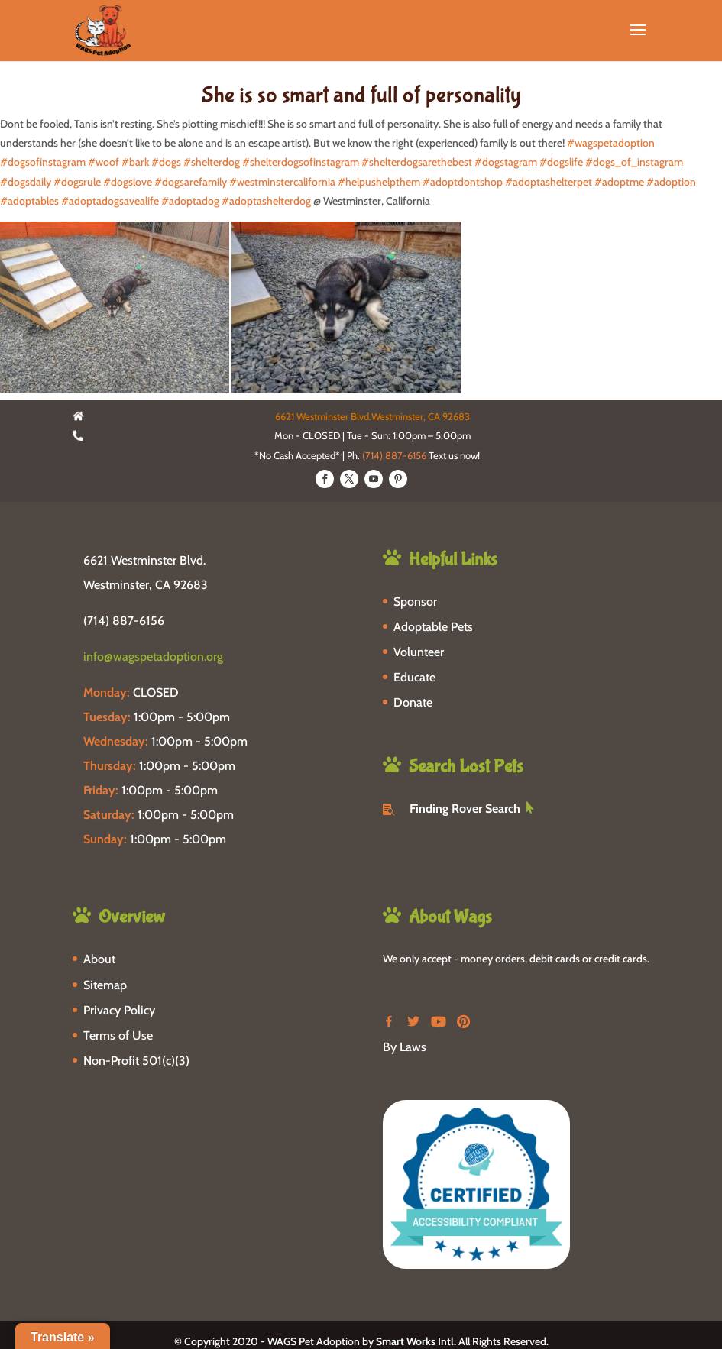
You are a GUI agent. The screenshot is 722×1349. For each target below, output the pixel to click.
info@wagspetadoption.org (153, 656)
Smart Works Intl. (416, 1341)
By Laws (404, 1047)
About (99, 959)
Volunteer (418, 652)
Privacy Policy (119, 1010)
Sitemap (105, 985)
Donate (412, 702)
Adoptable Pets (433, 627)
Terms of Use (118, 1035)
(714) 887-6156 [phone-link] (123, 620)
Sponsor (415, 601)
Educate (414, 677)
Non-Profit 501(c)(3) (136, 1060)
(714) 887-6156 (394, 455)
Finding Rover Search (465, 808)
